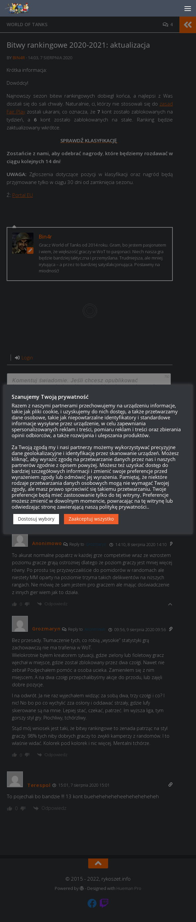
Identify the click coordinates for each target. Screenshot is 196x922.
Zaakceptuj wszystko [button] (91, 519)
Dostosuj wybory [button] (36, 519)
